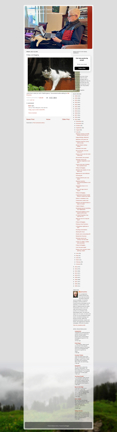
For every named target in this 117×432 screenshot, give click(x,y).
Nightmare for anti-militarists (83, 173)
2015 (76, 119)
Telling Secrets (79, 410)
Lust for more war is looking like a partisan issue (82, 165)
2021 (76, 106)
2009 (76, 277)
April (77, 257)
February (78, 262)
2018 (76, 113)
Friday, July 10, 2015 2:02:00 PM (37, 109)
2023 (76, 102)
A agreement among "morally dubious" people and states (83, 195)
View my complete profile (79, 325)
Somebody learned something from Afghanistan (83, 209)
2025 (76, 98)
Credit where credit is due (82, 200)
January (78, 264)
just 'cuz (32, 100)
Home (48, 119)
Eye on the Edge (79, 387)
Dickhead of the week (81, 148)
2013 (76, 268)
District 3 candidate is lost (82, 198)
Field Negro (78, 343)
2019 (76, 111)
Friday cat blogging (80, 167)
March (77, 259)
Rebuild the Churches (81, 236)
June (77, 253)
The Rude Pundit (79, 376)
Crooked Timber (79, 355)
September (79, 127)
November (78, 123)
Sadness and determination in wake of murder (83, 203)
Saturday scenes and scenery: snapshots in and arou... (83, 161)
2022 (76, 104)
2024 (76, 100)
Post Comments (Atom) (39, 122)
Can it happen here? (40, 9)
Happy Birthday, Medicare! (82, 137)
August (78, 129)
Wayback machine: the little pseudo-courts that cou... (82, 134)
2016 (76, 117)
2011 (76, 273)
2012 (76, 271)
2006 (76, 283)
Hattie (29, 105)
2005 (76, 286)
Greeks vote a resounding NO (83, 234)
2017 (76, 115)
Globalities (77, 365)
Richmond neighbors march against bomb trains (82, 212)
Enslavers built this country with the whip (82, 142)
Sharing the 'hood (80, 231)
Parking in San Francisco (82, 224)
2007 (76, 281)
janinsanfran (83, 291)
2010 (76, 275)
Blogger (67, 425)
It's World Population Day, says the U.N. (82, 215)
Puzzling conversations (81, 229)
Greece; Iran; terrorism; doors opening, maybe (83, 250)
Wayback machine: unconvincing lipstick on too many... (83, 182)
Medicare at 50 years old (82, 139)
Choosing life (79, 175)
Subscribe (81, 68)
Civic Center (78, 399)
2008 (76, 279)
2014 (76, 266)
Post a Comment (33, 113)
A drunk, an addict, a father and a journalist (82, 242)
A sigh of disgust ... (80, 206)
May (77, 255)
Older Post (65, 119)
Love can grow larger (81, 247)
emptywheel (78, 331)
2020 (76, 108)
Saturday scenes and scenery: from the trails (82, 239)
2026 (76, 96)
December (78, 121)
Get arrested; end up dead (82, 157)
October (78, 125)
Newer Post (30, 119)
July (77, 132)
